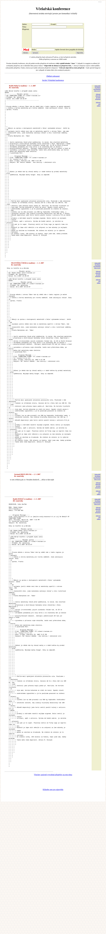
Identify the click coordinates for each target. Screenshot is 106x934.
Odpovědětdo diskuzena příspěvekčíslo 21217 (97, 92)
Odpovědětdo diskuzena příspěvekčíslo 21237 (97, 579)
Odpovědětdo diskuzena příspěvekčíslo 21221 (97, 303)
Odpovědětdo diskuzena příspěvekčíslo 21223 (97, 554)
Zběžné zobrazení (53, 80)
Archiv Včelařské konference (53, 84)
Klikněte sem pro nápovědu (53, 920)
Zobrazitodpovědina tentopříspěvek (97, 100)
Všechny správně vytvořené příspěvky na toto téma (53, 905)
